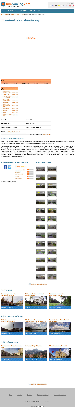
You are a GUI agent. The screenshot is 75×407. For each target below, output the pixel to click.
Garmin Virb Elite (46, 134)
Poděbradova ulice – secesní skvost (7, 97)
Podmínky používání (42, 395)
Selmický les (5, 102)
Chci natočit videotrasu (60, 395)
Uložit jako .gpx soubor (13, 131)
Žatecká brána (6, 94)
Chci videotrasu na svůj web (32, 401)
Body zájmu (23, 10)
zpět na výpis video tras (39, 284)
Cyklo (22, 14)
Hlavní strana (5, 14)
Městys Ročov (6, 108)
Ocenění (19, 395)
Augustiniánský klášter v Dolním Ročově (6, 105)
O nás (10, 395)
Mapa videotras (34, 10)
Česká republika (14, 14)
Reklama (29, 395)
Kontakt (48, 401)
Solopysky (5, 110)
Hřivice (4, 112)
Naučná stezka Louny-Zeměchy (6, 100)
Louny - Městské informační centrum (7, 92)
